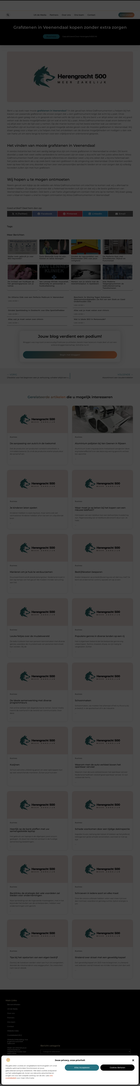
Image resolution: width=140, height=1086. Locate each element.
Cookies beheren (117, 1067)
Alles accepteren (82, 1067)
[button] (133, 1060)
